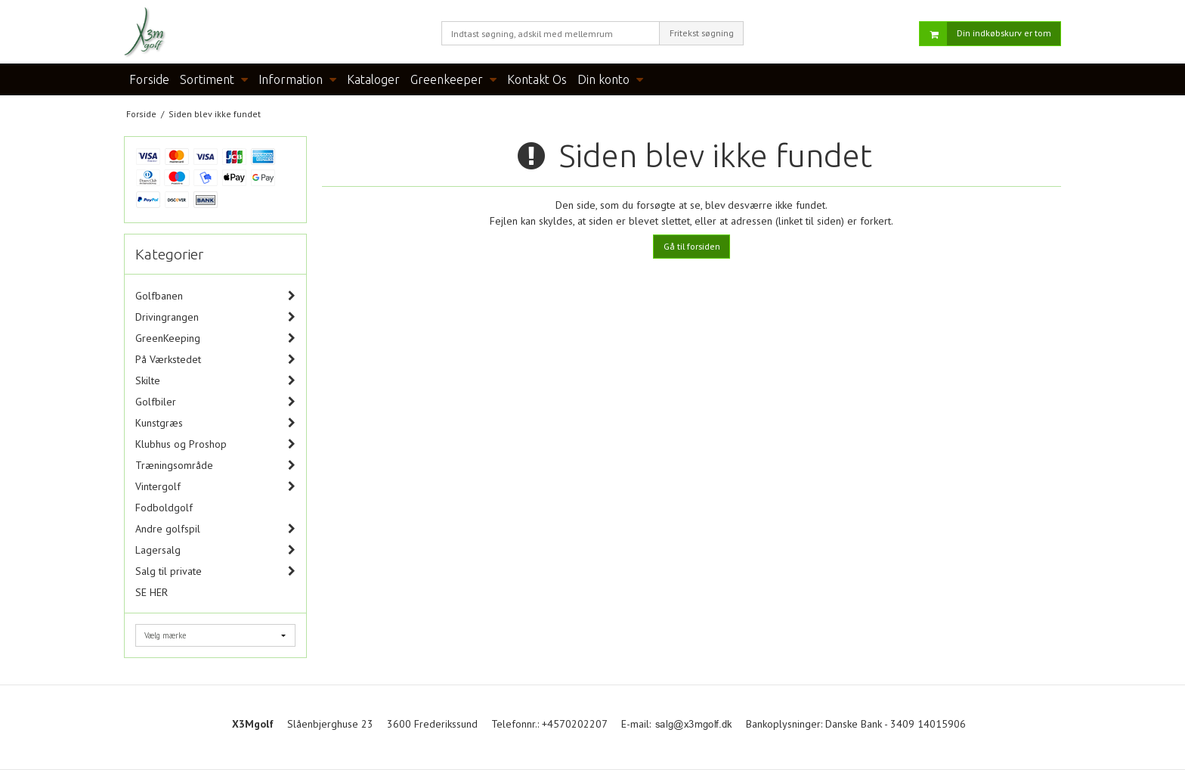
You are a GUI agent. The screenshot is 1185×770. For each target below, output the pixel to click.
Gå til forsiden (692, 246)
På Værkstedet (168, 359)
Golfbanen (159, 296)
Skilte (147, 380)
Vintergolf (158, 486)
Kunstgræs (159, 423)
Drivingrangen (167, 317)
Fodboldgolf (164, 507)
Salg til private (168, 571)
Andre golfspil (167, 529)
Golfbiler (155, 401)
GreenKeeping (167, 338)
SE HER (151, 592)
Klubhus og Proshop (181, 444)
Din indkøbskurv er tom (985, 33)
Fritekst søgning (702, 33)
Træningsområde (174, 465)
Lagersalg (158, 550)
